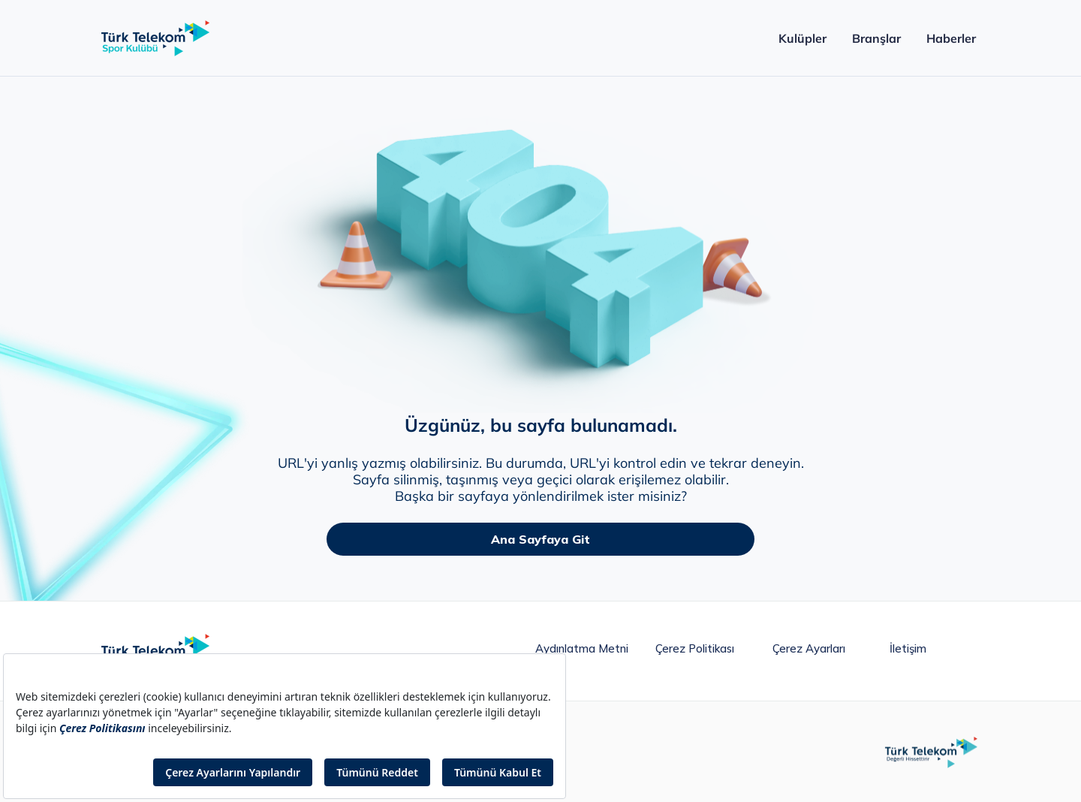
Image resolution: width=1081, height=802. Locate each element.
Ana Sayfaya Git (540, 539)
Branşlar (876, 38)
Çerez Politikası (694, 649)
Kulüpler (802, 38)
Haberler (950, 38)
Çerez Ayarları (808, 649)
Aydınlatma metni (581, 649)
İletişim (908, 649)
